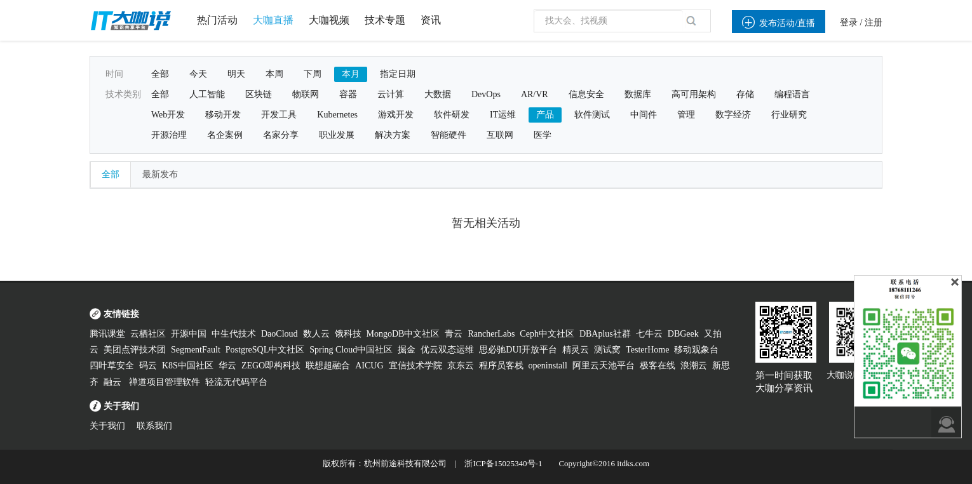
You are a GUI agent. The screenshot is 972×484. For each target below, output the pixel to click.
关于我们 (107, 426)
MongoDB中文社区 (403, 334)
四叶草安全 (112, 365)
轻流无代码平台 (236, 382)
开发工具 (279, 114)
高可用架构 (694, 94)
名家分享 (281, 135)
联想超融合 (328, 365)
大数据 (437, 94)
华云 (227, 365)
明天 (236, 74)
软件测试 (592, 114)
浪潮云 (693, 365)
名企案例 (225, 135)
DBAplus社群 (605, 334)
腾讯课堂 (107, 334)
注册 (873, 22)
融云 (114, 382)
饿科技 (348, 334)
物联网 (305, 94)
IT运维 (503, 114)
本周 (274, 74)
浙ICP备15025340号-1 (503, 463)
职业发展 (336, 135)
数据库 (637, 94)
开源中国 (188, 334)
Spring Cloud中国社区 (351, 349)
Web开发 (168, 114)
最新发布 (160, 174)
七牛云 (649, 334)
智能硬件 (448, 135)
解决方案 (392, 135)
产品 (545, 114)
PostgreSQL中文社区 (265, 349)
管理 (686, 114)
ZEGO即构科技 (270, 365)
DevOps (486, 94)
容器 (348, 94)
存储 (745, 94)
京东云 (460, 365)
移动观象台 (696, 349)
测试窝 (607, 349)
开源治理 (169, 135)
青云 (453, 334)
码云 (148, 365)
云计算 (390, 94)
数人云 (316, 334)
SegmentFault (195, 349)
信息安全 (586, 94)
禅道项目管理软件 (164, 382)
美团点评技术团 (135, 349)
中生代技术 (234, 334)
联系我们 (154, 426)
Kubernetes (337, 114)
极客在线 (657, 365)
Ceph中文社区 (547, 334)
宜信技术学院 (415, 365)
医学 (542, 135)
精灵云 (575, 349)
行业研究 (789, 114)
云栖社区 (148, 334)
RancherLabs (491, 334)
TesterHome (647, 349)
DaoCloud (279, 334)
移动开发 (223, 114)
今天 (198, 74)
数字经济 (733, 114)
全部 (160, 74)
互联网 (500, 135)
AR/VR (534, 94)
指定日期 (397, 74)
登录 (849, 22)
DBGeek (683, 334)
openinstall (548, 365)
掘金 (406, 349)
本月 (351, 74)
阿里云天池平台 (603, 365)
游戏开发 (396, 114)
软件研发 (451, 114)
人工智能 (207, 94)
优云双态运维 (447, 349)
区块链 (258, 94)
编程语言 (792, 94)
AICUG (369, 365)
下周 (312, 74)
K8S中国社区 (187, 365)
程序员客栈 (501, 365)
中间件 (643, 114)
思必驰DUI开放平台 (518, 349)
